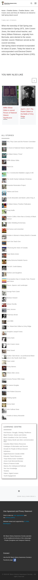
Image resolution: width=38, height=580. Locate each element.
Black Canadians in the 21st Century (15, 437)
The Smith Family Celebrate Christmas (17, 180)
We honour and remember (13, 230)
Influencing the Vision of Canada (15, 249)
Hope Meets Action (10, 255)
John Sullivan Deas (10, 410)
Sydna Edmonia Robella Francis (14, 261)
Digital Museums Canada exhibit (14, 454)
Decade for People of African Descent (16, 449)
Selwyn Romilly (9, 305)
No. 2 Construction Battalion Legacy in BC (18, 174)
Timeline (6, 471)
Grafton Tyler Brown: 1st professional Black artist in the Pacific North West (18, 357)
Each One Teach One (11, 243)
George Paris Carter (11, 293)
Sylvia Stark (8, 339)
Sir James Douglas (10, 386)
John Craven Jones (10, 345)
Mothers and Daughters (12, 274)
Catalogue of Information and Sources (16, 446)
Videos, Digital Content (11, 473)
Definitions (7, 451)
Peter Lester (8, 362)
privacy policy (10, 517)
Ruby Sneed (8, 351)
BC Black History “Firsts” (12, 155)
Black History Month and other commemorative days (19, 440)
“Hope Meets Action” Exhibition (13, 459)
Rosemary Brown (10, 316)
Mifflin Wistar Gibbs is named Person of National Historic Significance (10, 113)
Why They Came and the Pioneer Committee (18, 143)
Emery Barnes (9, 368)
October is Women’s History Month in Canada (19, 236)
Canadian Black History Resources (15, 444)
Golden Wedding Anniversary (13, 224)
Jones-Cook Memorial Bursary (13, 461)
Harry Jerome (9, 310)
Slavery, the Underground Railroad (15, 466)
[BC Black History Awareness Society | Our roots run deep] (9, 3)
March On (7, 168)
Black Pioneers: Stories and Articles (15, 435)
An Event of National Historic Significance (17, 149)
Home (3, 10)
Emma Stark (8, 405)
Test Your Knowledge (10, 468)
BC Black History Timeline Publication (16, 205)
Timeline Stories (12, 10)
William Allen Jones (10, 374)
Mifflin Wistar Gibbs (10, 161)
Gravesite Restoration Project (14, 186)
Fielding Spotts (9, 399)
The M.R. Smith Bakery (12, 268)
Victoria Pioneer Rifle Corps (13, 380)
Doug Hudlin (8, 211)
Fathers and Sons (10, 193)
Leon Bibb (7, 322)
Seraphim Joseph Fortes (12, 333)
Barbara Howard (9, 299)
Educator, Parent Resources (13, 456)
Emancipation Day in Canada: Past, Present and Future (18, 280)
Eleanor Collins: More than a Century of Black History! (19, 218)
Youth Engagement (10, 476)
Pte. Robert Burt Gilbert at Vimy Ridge (16, 327)
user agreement (19, 515)
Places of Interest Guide (11, 463)
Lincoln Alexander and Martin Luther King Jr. (18, 199)
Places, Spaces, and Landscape (14, 286)
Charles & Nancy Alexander (13, 417)
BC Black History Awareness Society (20, 574)
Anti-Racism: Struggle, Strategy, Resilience (17, 432)
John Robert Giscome (11, 393)
